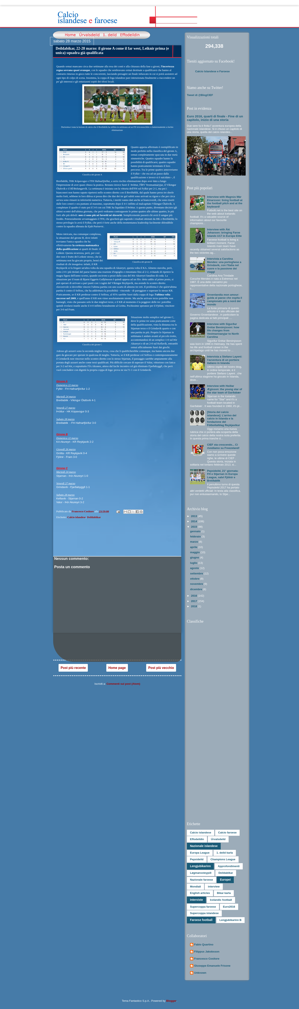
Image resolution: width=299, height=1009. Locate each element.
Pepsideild (196, 859)
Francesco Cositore (206, 958)
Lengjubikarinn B (230, 920)
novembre (197, 583)
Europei (225, 879)
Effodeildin (197, 839)
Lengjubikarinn (200, 866)
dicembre (196, 589)
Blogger (171, 1000)
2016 (194, 595)
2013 (194, 516)
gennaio (195, 531)
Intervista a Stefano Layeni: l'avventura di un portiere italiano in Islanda (224, 360)
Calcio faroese (227, 832)
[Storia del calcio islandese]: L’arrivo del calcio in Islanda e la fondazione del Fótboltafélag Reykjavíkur (223, 418)
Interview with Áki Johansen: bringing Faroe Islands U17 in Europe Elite (224, 232)
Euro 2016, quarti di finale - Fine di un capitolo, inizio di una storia (215, 118)
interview (213, 886)
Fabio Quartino (203, 944)
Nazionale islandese (204, 846)
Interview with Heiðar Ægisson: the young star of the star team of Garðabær (224, 389)
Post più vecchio (161, 668)
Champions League (223, 859)
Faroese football (201, 920)
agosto (195, 568)
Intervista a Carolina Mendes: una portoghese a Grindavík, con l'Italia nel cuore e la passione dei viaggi (224, 265)
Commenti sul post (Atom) (123, 683)
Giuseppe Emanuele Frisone (212, 965)
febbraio (196, 536)
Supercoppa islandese (204, 913)
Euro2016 (229, 906)
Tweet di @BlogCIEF (200, 95)
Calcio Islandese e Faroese (212, 71)
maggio (195, 552)
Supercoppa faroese (203, 906)
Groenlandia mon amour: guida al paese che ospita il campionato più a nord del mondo (224, 299)
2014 (194, 521)
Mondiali (195, 886)
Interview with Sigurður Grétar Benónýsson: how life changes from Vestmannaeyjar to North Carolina (223, 330)
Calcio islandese (76, 517)
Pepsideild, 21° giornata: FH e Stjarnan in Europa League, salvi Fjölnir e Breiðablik (222, 475)
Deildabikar (94, 517)
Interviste (196, 899)
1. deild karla (225, 852)
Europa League (200, 852)
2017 (194, 601)
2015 (194, 526)
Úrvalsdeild (218, 839)
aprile (194, 547)
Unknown (200, 972)
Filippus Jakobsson (206, 951)
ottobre (195, 578)
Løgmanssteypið (200, 872)
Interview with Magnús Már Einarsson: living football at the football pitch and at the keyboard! (224, 201)
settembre (197, 573)
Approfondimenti (229, 866)
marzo (194, 541)
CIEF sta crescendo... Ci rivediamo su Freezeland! (223, 446)
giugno (195, 557)
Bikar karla (224, 893)
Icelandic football (221, 899)
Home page (117, 668)
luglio (194, 562)
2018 (194, 606)
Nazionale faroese (201, 879)
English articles (200, 893)
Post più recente (73, 668)
